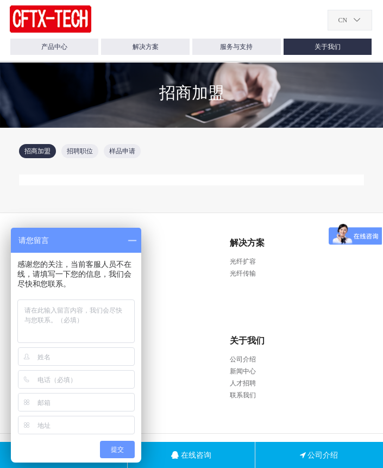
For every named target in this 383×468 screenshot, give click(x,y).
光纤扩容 (243, 261)
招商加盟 (37, 151)
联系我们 (243, 395)
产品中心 (54, 47)
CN (342, 20)
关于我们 (328, 47)
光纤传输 (243, 273)
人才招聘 (243, 383)
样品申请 (122, 151)
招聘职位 (80, 151)
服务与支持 (236, 47)
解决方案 (146, 47)
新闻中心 (243, 371)
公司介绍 (243, 359)
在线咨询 (191, 455)
